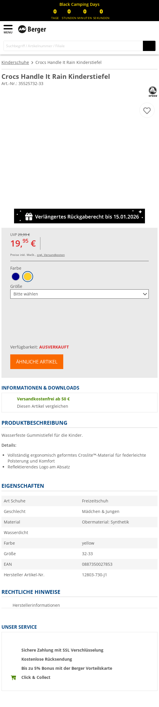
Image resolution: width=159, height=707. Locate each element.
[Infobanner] (79, 4)
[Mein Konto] (138, 29)
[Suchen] (149, 46)
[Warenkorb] (150, 29)
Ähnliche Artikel (36, 361)
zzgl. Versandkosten (51, 255)
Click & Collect (35, 677)
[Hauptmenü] (8, 29)
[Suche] (73, 46)
